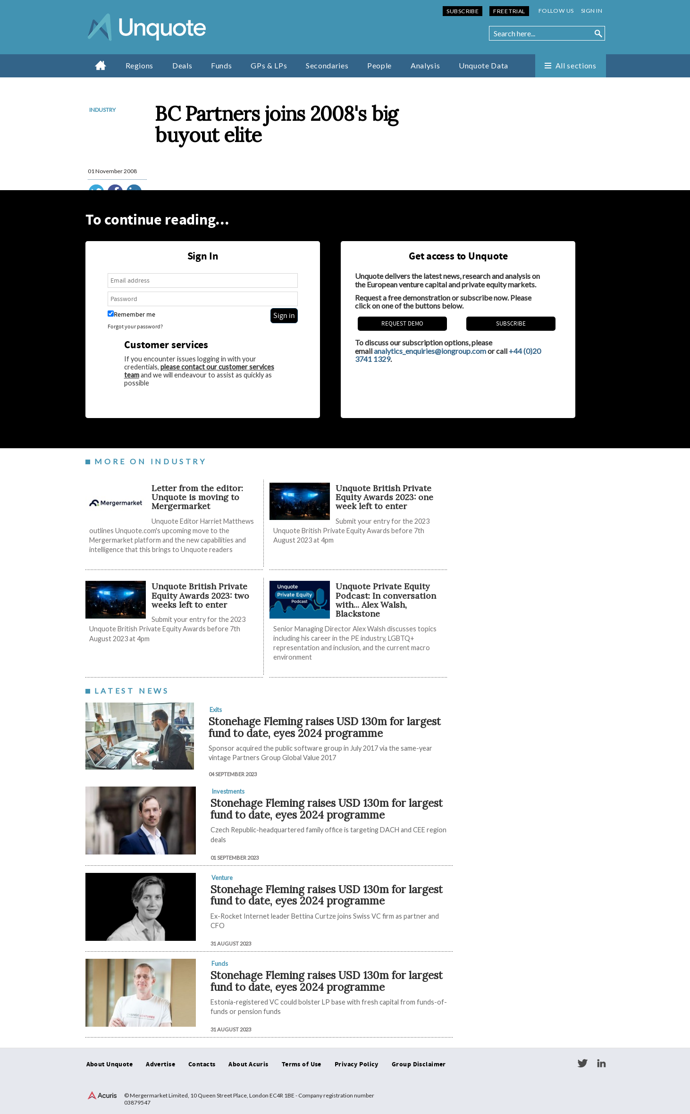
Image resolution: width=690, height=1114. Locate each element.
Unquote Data (483, 65)
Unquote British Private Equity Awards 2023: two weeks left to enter (200, 595)
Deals (182, 65)
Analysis (425, 65)
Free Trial (509, 11)
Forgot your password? (135, 326)
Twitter (582, 1063)
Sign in (591, 10)
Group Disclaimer (419, 1064)
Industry (102, 109)
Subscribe (462, 11)
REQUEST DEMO (402, 323)
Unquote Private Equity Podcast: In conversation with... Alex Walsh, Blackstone (386, 600)
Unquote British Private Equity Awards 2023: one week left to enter (384, 497)
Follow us (556, 10)
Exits (216, 709)
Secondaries (327, 65)
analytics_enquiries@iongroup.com (430, 350)
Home (101, 65)
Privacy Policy (357, 1064)
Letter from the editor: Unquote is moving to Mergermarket (197, 497)
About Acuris (248, 1064)
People (379, 65)
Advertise (160, 1064)
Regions (139, 65)
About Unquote (109, 1064)
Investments (227, 791)
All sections (576, 65)
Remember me (131, 314)
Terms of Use (301, 1064)
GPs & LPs (269, 65)
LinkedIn (601, 1063)
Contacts (201, 1064)
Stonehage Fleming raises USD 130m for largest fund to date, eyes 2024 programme (325, 727)
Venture (222, 877)
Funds (221, 65)
